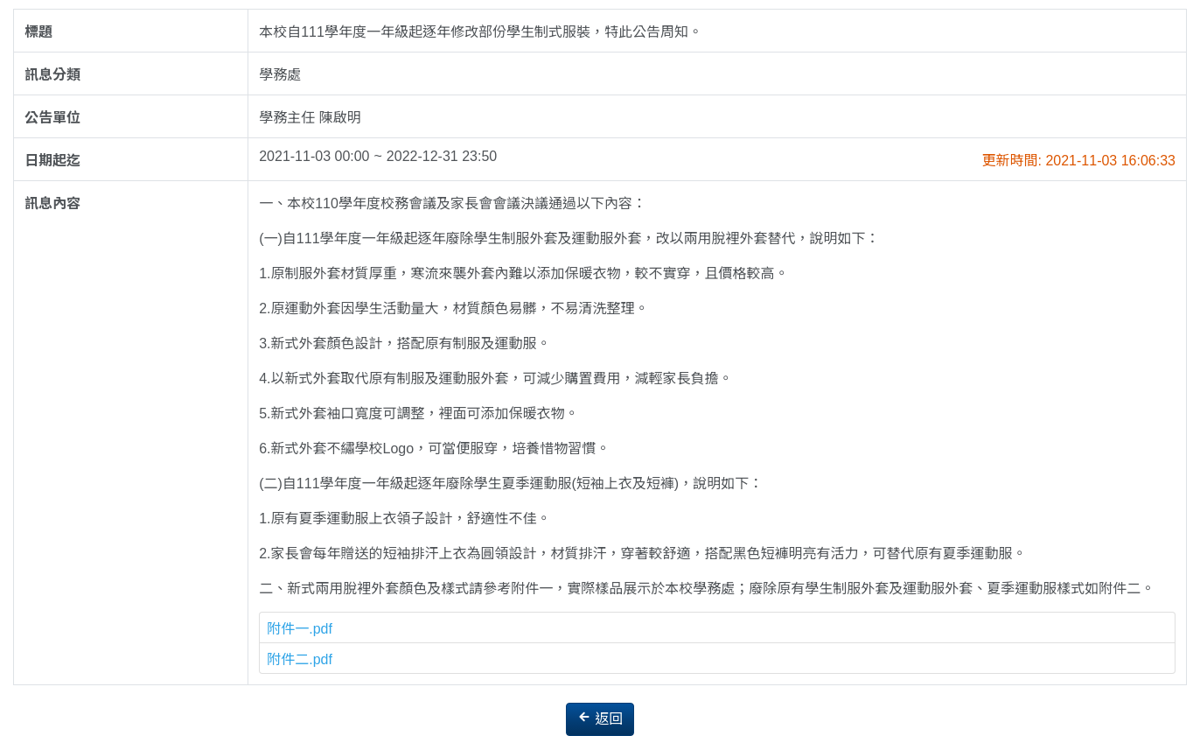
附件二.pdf (299, 659)
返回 (600, 718)
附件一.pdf (299, 628)
